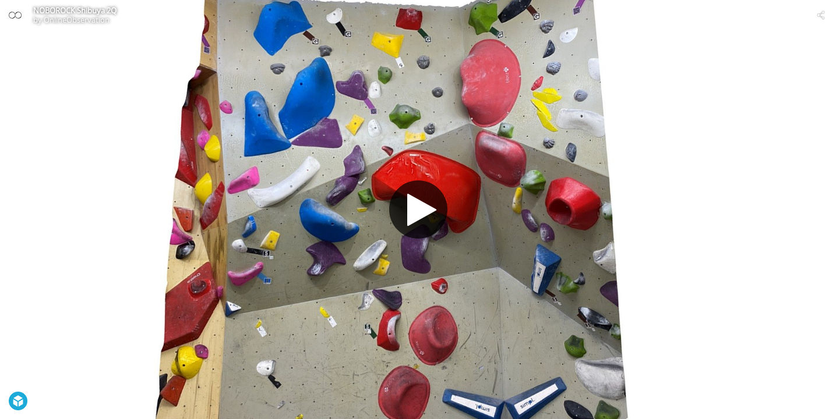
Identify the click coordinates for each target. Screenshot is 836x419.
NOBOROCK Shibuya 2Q (75, 10)
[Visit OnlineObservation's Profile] (15, 15)
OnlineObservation (77, 20)
